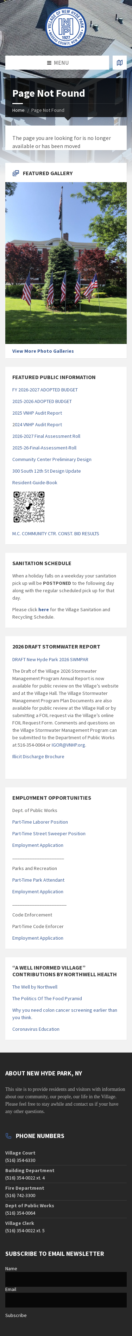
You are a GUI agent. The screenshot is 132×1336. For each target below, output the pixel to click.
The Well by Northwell (34, 987)
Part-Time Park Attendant (38, 880)
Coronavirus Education (35, 1029)
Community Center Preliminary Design (52, 459)
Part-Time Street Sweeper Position (49, 833)
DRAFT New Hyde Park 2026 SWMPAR (50, 659)
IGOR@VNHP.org (68, 745)
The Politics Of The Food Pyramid (47, 998)
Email (10, 1289)
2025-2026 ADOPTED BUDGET (42, 401)
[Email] (66, 1300)
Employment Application (37, 845)
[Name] (66, 1279)
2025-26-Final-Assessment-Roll (44, 448)
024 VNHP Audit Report (38, 424)
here (43, 609)
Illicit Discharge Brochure (38, 756)
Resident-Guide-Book (34, 482)
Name (11, 1268)
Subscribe (16, 1315)
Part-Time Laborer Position (40, 822)
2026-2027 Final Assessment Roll (46, 436)
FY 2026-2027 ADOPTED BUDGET (45, 389)
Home (18, 110)
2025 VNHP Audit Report (37, 413)
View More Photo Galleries (43, 351)
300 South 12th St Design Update (46, 471)
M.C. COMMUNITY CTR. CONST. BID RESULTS (55, 533)
